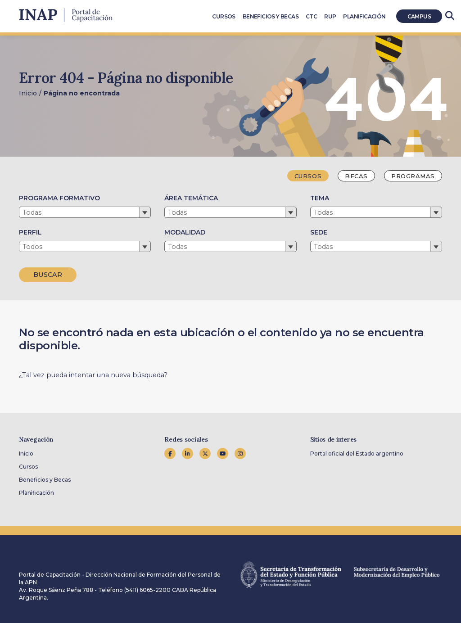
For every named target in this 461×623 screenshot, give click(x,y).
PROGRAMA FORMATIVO (59, 198)
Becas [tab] (356, 176)
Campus (419, 16)
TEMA (319, 198)
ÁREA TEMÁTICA (191, 198)
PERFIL (30, 232)
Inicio (28, 93)
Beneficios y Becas (45, 479)
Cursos (28, 466)
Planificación (36, 492)
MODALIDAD (184, 232)
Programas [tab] (413, 176)
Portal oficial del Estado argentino (356, 453)
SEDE (318, 232)
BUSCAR (47, 275)
